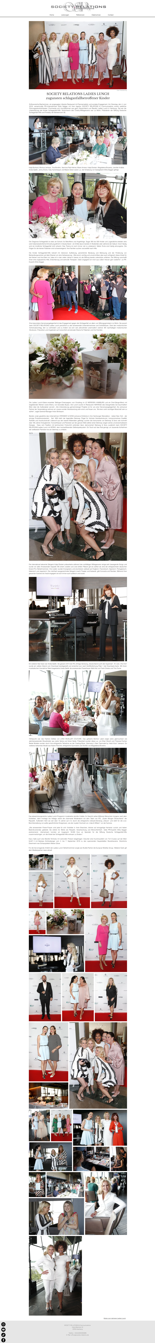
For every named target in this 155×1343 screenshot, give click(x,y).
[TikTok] (3, 1335)
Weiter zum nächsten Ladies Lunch (115, 1318)
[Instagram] (3, 1324)
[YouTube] (3, 1330)
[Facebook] (3, 1340)
